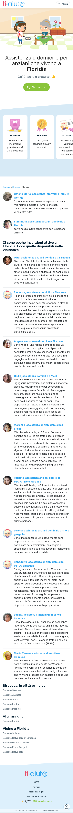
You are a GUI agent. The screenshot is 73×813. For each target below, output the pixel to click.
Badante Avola (10, 699)
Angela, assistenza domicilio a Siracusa (39, 341)
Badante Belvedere (13, 751)
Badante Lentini (11, 704)
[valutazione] (36, 801)
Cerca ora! (36, 87)
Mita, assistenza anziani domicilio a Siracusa (42, 257)
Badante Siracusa (12, 690)
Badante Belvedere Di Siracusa (19, 737)
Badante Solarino (12, 733)
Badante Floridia (11, 721)
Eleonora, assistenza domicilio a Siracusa (40, 292)
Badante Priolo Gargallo (15, 747)
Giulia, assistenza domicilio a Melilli (36, 376)
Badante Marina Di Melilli (16, 742)
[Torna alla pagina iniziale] (14, 4)
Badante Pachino (12, 708)
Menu (63, 4)
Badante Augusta (12, 694)
